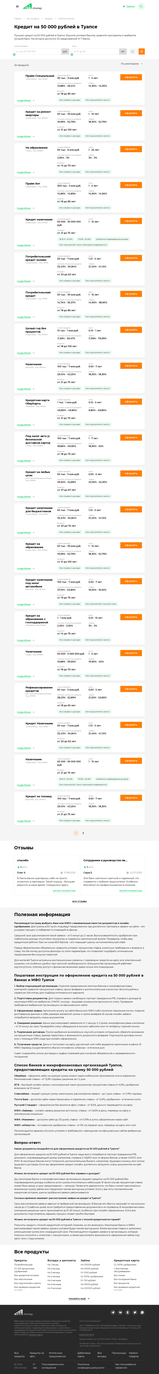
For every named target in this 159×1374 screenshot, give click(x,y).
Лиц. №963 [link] (42, 79)
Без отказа (119, 1275)
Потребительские (23, 1264)
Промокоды (119, 1353)
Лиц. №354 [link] (43, 263)
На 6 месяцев (54, 1284)
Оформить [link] (131, 77)
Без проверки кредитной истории (27, 1288)
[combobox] (132, 64)
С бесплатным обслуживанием (122, 1270)
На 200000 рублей (90, 1288)
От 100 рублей (88, 1280)
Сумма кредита (21, 46)
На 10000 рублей (89, 1268)
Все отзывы (79, 901)
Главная (17, 19)
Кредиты (48, 19)
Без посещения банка (125, 1279)
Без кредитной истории (26, 1275)
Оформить (131, 258)
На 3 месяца (53, 1272)
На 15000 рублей (89, 1284)
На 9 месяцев (54, 1288)
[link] (113, 1312)
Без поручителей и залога (27, 1283)
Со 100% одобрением (92, 1276)
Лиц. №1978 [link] (30, 480)
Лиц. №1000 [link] (40, 367)
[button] (17, 6)
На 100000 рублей (90, 1264)
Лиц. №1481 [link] (41, 406)
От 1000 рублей (89, 1272)
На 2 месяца (53, 1268)
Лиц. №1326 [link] (42, 118)
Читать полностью (64, 890)
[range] (41, 51)
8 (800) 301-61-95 (87, 1334)
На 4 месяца (53, 1276)
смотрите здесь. (36, 1334)
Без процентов (121, 1283)
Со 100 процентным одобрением (24, 1270)
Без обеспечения (23, 1279)
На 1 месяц (52, 1264)
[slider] (41, 54)
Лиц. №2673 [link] (38, 151)
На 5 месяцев (54, 1280)
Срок (74, 46)
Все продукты (33, 19)
